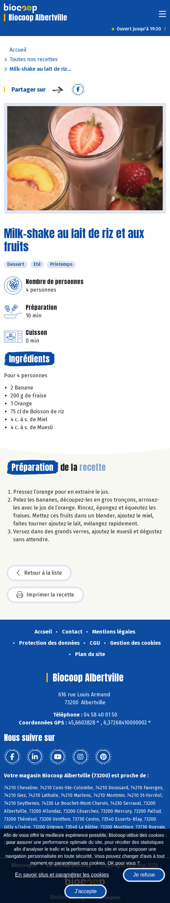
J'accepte (85, 891)
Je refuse (144, 875)
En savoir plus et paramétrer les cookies (62, 875)
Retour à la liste (39, 573)
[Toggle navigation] (162, 16)
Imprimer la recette (45, 595)
